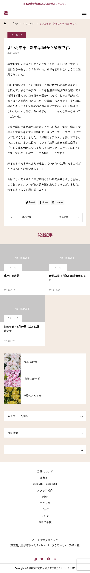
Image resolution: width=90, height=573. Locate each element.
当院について (45, 471)
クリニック (16, 35)
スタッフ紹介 (45, 490)
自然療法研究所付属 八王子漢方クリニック (44, 3)
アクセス (45, 503)
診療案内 (45, 477)
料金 (45, 496)
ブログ (45, 509)
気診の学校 (45, 522)
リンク (45, 515)
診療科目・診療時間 (45, 484)
